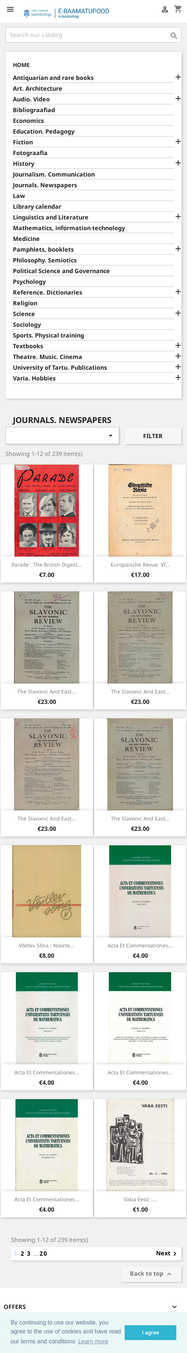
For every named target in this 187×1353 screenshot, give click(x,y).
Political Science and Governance (61, 271)
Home (21, 64)
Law (19, 196)
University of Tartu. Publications (60, 368)
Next (167, 1253)
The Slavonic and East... (46, 691)
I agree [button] (150, 1333)
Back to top (152, 1274)
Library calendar (37, 207)
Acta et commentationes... (140, 945)
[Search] (93, 35)
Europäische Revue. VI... (140, 564)
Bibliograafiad (34, 110)
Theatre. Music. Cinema (47, 357)
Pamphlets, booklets (43, 250)
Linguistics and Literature (51, 217)
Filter (153, 436)
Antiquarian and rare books (53, 78)
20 (43, 1253)
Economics (28, 121)
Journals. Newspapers (45, 185)
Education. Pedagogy (44, 131)
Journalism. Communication (54, 174)
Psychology (29, 282)
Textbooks (28, 346)
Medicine (26, 239)
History (23, 164)
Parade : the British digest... (46, 564)
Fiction (23, 142)
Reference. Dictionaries (47, 292)
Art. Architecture (37, 89)
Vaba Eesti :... (140, 1199)
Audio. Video (31, 99)
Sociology (27, 325)
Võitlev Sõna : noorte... (47, 945)
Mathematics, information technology (69, 228)
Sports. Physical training (48, 335)
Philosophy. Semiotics (45, 260)
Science (24, 314)
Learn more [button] (93, 1341)
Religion (25, 303)
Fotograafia (30, 153)
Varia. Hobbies (34, 378)
